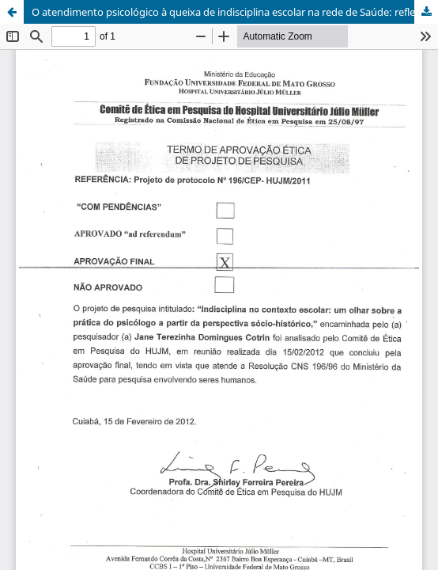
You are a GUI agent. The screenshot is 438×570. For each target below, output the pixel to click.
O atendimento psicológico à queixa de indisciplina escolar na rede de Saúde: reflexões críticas (235, 12)
